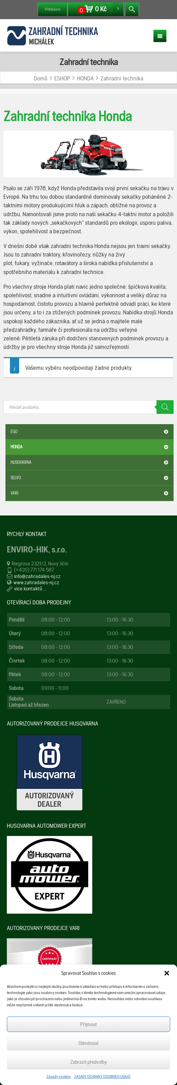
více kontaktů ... (30, 588)
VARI (90, 493)
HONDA (90, 447)
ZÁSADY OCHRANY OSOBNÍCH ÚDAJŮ (102, 1076)
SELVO (90, 478)
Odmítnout (88, 1043)
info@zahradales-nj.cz (37, 576)
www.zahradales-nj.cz (36, 582)
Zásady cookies (58, 1076)
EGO (90, 432)
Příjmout (88, 1024)
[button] (166, 973)
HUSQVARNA (90, 462)
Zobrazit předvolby (88, 1062)
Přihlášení (52, 9)
